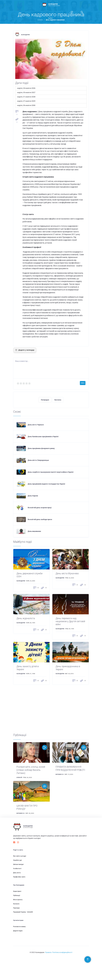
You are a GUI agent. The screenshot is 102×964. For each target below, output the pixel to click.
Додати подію (18, 931)
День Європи (33, 496)
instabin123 (59, 774)
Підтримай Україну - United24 (23, 912)
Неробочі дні (17, 860)
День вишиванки (34, 531)
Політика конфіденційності (62, 952)
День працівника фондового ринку (41, 448)
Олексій (19, 777)
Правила (48, 952)
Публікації (16, 895)
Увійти (50, 18)
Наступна (57, 400)
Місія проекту (17, 899)
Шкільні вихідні (18, 864)
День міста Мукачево (67, 573)
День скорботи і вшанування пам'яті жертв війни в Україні (50, 472)
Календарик (25, 34)
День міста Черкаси (36, 425)
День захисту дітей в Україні (28, 668)
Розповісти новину (19, 926)
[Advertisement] (51, 709)
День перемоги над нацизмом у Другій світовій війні (70, 621)
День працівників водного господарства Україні (46, 484)
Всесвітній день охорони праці (39, 508)
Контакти (16, 904)
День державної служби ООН (29, 575)
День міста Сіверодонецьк (38, 460)
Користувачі (17, 891)
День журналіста (26, 618)
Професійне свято (19, 877)
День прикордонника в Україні (68, 668)
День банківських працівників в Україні (43, 436)
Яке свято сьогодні (19, 856)
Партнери (16, 908)
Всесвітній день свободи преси (40, 519)
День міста (17, 873)
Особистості (17, 868)
